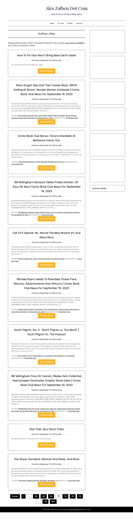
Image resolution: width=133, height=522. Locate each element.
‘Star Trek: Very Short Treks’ (46, 436)
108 (36, 506)
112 (65, 506)
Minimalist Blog (74, 519)
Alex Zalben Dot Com (66, 8)
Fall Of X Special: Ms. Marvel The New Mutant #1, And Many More (42, 259)
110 (51, 506)
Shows (70, 23)
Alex (60, 60)
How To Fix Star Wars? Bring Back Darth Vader (46, 55)
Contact (79, 23)
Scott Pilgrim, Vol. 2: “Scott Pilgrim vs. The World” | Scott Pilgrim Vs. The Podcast (48, 356)
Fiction (61, 23)
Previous (15, 506)
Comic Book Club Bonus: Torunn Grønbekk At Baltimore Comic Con (42, 162)
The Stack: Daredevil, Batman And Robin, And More (47, 466)
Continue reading (46, 71)
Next (53, 511)
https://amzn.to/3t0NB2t (74, 43)
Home (52, 23)
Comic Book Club (74, 118)
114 (80, 506)
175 (45, 511)
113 (73, 506)
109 (43, 506)
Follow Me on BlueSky (99, 188)
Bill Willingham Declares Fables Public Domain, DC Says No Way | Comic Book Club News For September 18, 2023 (46, 187)
